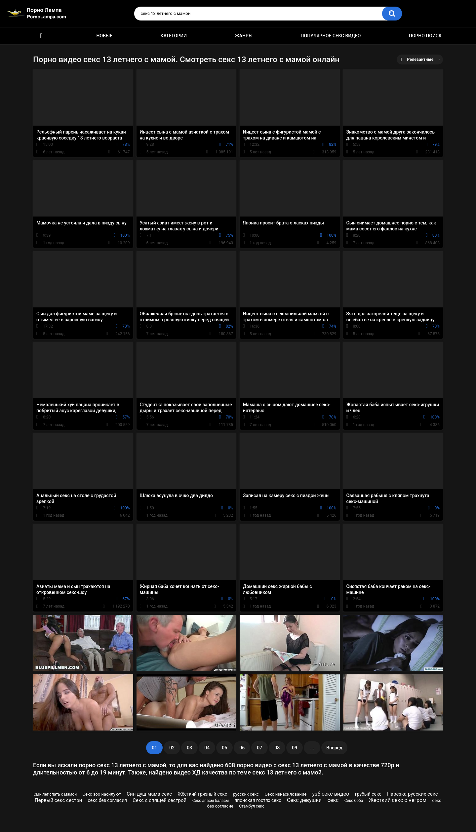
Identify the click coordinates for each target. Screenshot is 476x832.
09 (294, 747)
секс (333, 800)
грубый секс (368, 794)
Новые (104, 35)
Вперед (334, 747)
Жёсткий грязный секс (202, 794)
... (312, 747)
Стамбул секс (251, 806)
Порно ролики (41, 35)
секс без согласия (107, 800)
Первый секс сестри (58, 800)
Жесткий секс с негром (397, 800)
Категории (173, 35)
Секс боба (353, 800)
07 (259, 747)
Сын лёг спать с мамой (55, 794)
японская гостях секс (258, 800)
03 (189, 747)
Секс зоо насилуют (102, 794)
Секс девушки (304, 800)
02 (172, 747)
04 (207, 747)
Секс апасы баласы (210, 800)
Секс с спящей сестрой (159, 800)
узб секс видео (330, 794)
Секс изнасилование (285, 794)
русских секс (246, 794)
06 (242, 747)
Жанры (244, 35)
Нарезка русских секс (412, 794)
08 (277, 747)
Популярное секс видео (331, 35)
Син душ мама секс (149, 794)
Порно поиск (425, 35)
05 (224, 747)
